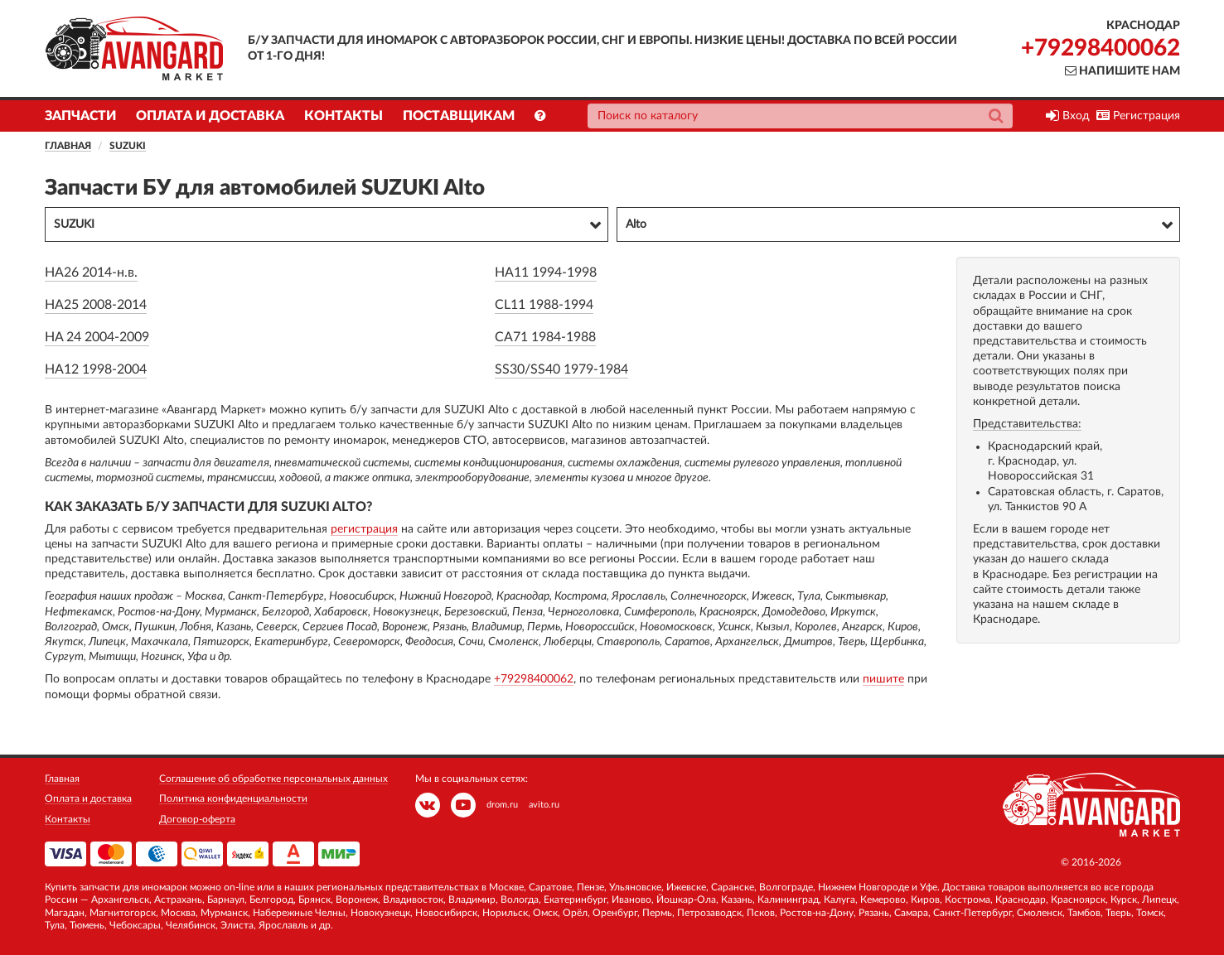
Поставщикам (459, 116)
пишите (883, 679)
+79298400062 (1100, 48)
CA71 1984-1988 (545, 337)
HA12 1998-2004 (96, 369)
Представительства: (1027, 424)
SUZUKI (127, 146)
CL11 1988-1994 (544, 304)
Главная (68, 146)
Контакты (343, 116)
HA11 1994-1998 (546, 272)
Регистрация (1138, 116)
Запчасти (80, 116)
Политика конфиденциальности (233, 798)
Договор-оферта (197, 819)
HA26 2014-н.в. (91, 272)
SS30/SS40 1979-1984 (561, 369)
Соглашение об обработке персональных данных (273, 779)
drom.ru (502, 804)
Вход (1068, 116)
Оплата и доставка (210, 116)
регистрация (364, 529)
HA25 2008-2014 (96, 304)
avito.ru (544, 804)
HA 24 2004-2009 (97, 337)
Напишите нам (1122, 71)
